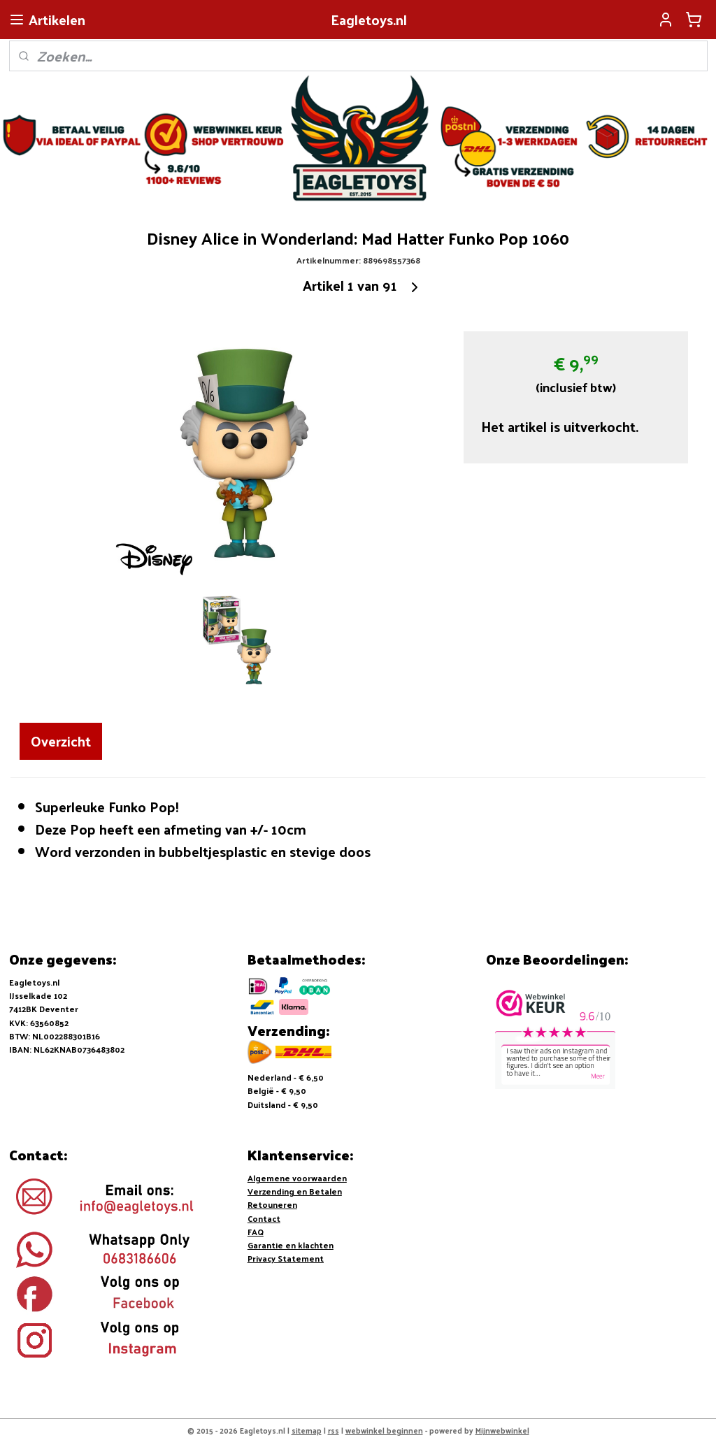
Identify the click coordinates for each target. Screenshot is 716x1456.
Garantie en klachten (291, 1245)
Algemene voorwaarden (297, 1177)
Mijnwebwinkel (502, 1430)
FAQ (256, 1231)
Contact (264, 1218)
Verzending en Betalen (295, 1191)
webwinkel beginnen (384, 1430)
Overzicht (61, 741)
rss (333, 1430)
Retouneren (272, 1204)
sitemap (307, 1430)
